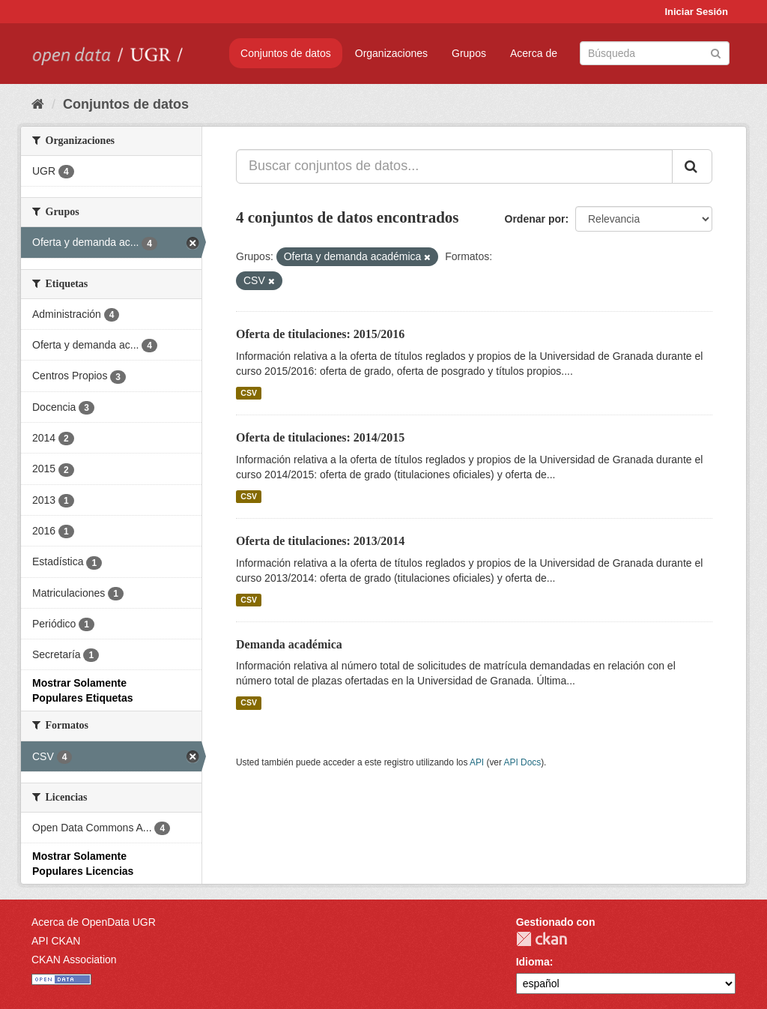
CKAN (541, 939)
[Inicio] (37, 104)
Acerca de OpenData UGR (93, 922)
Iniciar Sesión (696, 11)
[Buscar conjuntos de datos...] (454, 166)
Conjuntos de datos (285, 53)
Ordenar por (535, 219)
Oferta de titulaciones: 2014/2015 (320, 437)
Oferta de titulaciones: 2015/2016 (320, 334)
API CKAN (55, 941)
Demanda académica (289, 644)
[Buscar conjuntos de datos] (655, 53)
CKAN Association (74, 960)
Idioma (533, 962)
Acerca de (533, 53)
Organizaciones (391, 53)
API (477, 762)
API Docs (523, 762)
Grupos (469, 53)
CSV (248, 392)
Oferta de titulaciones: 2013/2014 (320, 540)
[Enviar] (715, 52)
